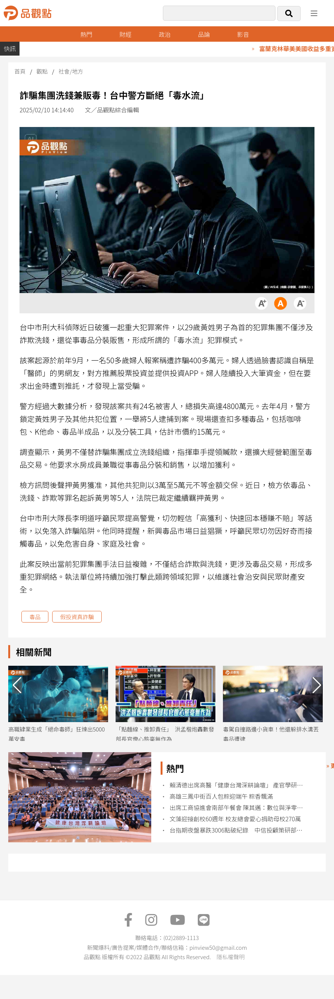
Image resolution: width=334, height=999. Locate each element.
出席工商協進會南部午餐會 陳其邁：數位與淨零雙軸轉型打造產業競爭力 (239, 807)
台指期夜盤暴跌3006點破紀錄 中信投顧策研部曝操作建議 (239, 830)
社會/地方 (71, 71)
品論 (204, 34)
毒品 (35, 617)
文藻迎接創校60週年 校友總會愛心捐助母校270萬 (235, 819)
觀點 (42, 71)
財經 (125, 34)
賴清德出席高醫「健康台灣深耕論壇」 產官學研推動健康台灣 (239, 785)
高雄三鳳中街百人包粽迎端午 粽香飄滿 (221, 796)
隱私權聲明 (231, 957)
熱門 (86, 34)
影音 (243, 34)
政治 (165, 34)
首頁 (20, 71)
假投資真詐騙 (77, 617)
